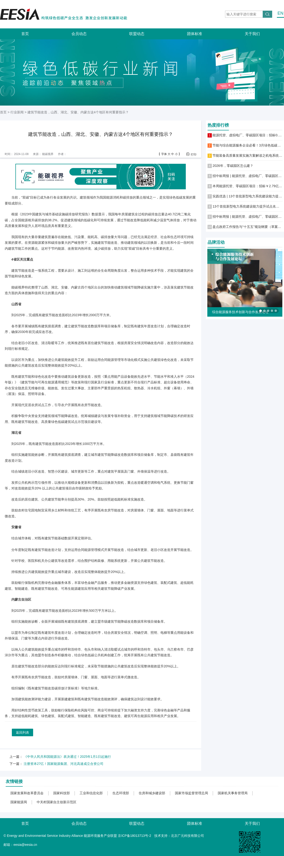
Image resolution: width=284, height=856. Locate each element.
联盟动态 (136, 34)
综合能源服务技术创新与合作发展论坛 (240, 312)
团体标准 (194, 34)
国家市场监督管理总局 (191, 793)
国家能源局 (18, 802)
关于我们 (252, 34)
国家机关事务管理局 (233, 793)
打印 (193, 154)
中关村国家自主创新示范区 (56, 802)
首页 (25, 34)
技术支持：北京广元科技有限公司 (179, 836)
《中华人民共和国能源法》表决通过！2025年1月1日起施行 (67, 756)
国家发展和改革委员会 (27, 793)
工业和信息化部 (91, 793)
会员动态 (79, 34)
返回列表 (22, 732)
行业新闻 (17, 112)
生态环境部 (120, 793)
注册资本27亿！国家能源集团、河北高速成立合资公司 (64, 764)
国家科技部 (61, 793)
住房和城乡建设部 (152, 793)
